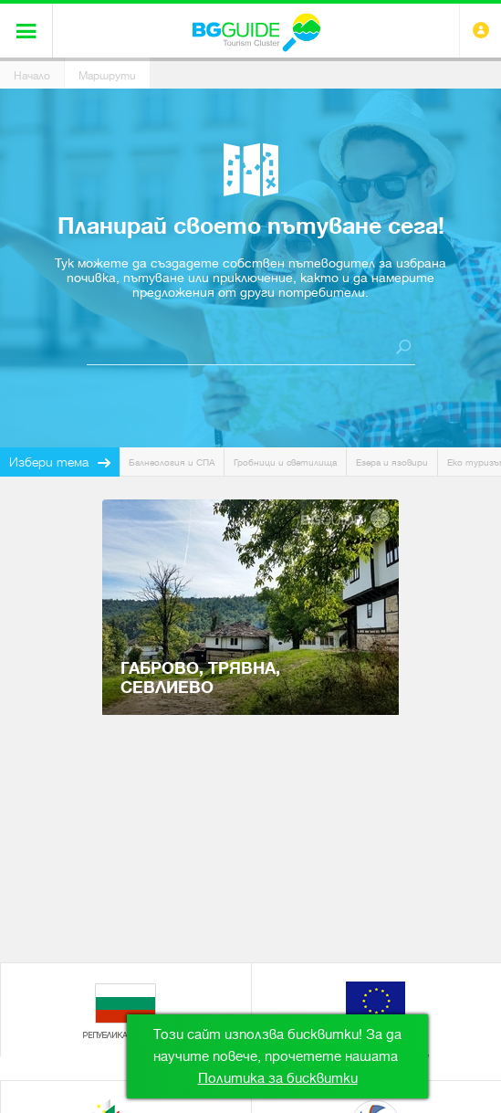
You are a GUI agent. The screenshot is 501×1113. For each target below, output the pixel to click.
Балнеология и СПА (171, 462)
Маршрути (107, 75)
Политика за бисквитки (278, 1078)
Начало (32, 75)
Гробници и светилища (285, 462)
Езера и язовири (392, 462)
